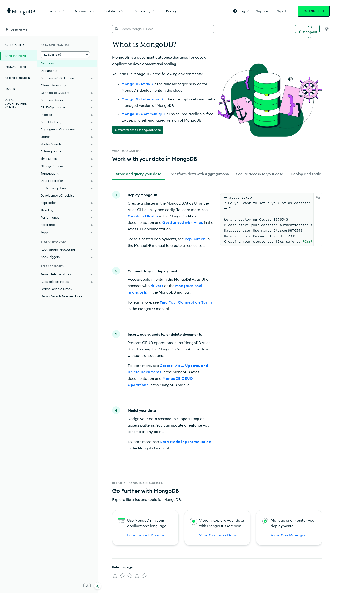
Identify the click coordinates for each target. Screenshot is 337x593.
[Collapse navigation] (97, 586)
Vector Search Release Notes (61, 296)
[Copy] (318, 197)
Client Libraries (17, 78)
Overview (47, 63)
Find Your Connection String (186, 302)
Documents (49, 70)
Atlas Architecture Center (16, 103)
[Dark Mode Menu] (326, 29)
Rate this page (122, 567)
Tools (10, 89)
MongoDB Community (144, 113)
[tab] (138, 174)
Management (15, 67)
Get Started (313, 11)
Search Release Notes (56, 289)
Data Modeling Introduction (185, 441)
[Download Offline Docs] (87, 585)
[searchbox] (163, 29)
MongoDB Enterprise (142, 99)
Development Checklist (57, 195)
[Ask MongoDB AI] (307, 29)
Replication (195, 239)
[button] (241, 11)
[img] (115, 575)
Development (15, 56)
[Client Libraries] (67, 85)
